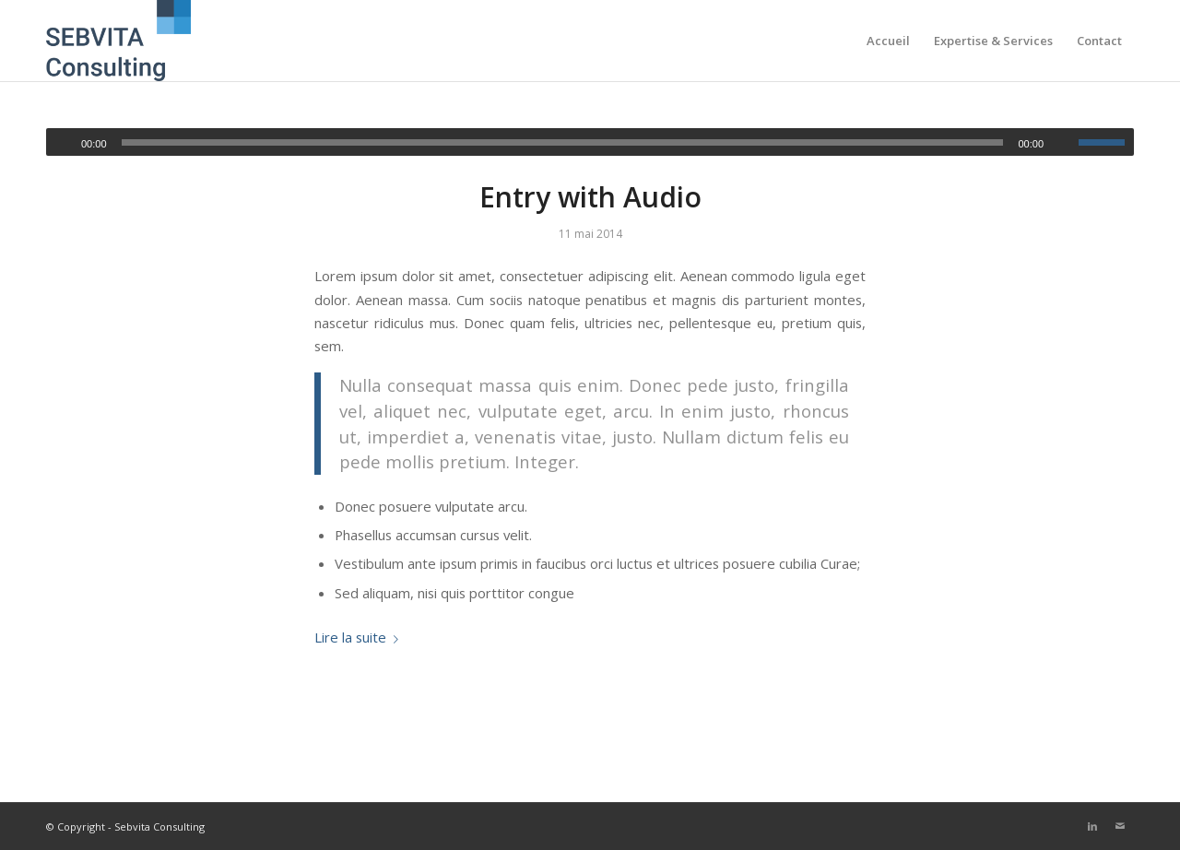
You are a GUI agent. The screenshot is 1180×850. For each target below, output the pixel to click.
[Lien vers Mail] (1120, 826)
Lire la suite (360, 637)
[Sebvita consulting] (118, 40)
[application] (590, 142)
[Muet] (1064, 143)
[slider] (563, 142)
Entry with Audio (590, 197)
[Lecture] (61, 143)
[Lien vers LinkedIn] (1092, 826)
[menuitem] (888, 40)
